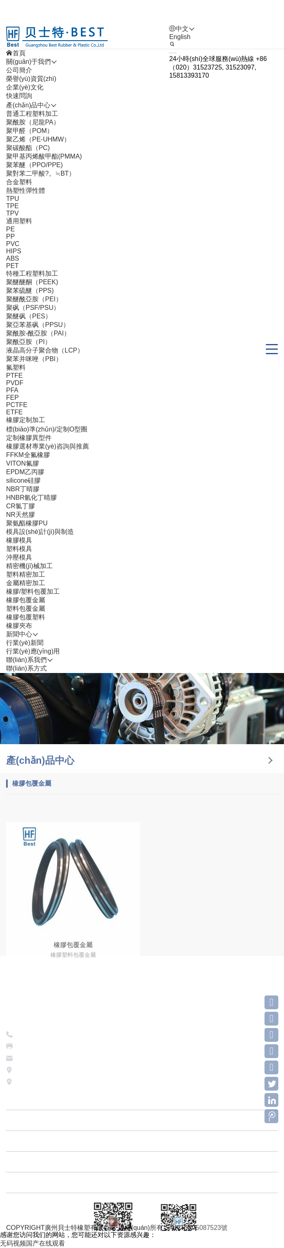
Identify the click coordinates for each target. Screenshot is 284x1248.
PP (10, 236)
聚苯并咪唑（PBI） (34, 358)
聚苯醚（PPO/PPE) (34, 164)
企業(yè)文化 (24, 87)
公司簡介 (19, 70)
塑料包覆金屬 (25, 608)
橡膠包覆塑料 (25, 617)
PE (10, 229)
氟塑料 (16, 367)
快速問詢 (19, 95)
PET (12, 265)
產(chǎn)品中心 (142, 1214)
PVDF (15, 382)
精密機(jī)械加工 (29, 565)
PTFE (14, 375)
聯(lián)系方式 (26, 668)
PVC (13, 243)
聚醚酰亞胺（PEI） (34, 299)
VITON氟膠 (22, 463)
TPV (12, 213)
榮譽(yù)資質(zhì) (31, 78)
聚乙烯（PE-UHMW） (38, 139)
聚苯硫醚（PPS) (30, 290)
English (179, 36)
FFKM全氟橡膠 (28, 454)
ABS (12, 258)
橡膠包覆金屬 (25, 600)
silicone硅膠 (23, 480)
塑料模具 (19, 548)
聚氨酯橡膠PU (27, 523)
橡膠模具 (19, 540)
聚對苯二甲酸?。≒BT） (40, 173)
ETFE (14, 412)
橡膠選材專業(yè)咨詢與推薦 (47, 446)
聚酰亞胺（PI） (28, 341)
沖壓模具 (19, 557)
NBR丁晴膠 (22, 489)
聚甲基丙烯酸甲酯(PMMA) (44, 156)
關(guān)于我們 (141, 1193)
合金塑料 (19, 182)
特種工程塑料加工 (32, 273)
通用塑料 (19, 221)
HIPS (13, 251)
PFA (12, 390)
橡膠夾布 (19, 625)
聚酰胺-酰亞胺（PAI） (38, 333)
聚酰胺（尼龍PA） (33, 122)
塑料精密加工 (25, 574)
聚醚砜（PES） (29, 316)
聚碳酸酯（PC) (28, 147)
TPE (12, 206)
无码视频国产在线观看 (32, 1243)
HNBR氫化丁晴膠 (31, 497)
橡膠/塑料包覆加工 (33, 591)
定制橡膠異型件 (29, 437)
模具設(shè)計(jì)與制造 (40, 531)
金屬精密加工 (25, 582)
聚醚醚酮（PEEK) (32, 282)
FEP (12, 397)
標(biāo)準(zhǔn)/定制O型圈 (46, 429)
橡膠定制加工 (25, 419)
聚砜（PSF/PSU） (33, 307)
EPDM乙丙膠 (25, 471)
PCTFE (16, 404)
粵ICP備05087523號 (198, 1230)
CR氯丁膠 (20, 506)
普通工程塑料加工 (32, 113)
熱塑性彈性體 (25, 190)
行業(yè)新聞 (24, 642)
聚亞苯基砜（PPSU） (37, 324)
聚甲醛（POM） (29, 130)
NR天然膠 (20, 514)
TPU (12, 198)
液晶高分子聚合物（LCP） (45, 350)
